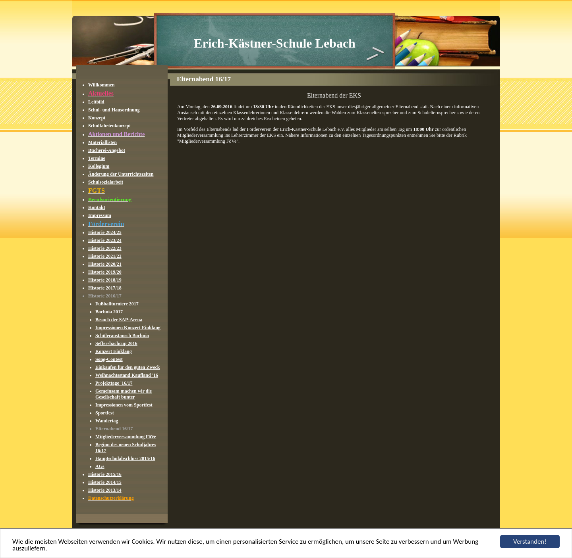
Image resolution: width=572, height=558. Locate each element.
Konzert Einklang (113, 351)
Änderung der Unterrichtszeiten (120, 174)
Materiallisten (102, 142)
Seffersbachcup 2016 (116, 343)
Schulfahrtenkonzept (109, 125)
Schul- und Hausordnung (113, 110)
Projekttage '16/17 (113, 383)
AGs (99, 466)
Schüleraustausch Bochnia (122, 335)
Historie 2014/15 (105, 482)
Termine (96, 158)
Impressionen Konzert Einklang (127, 327)
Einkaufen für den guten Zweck (127, 367)
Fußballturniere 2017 (117, 304)
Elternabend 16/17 (114, 428)
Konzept (96, 118)
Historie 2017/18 (105, 288)
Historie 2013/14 (105, 490)
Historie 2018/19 (105, 280)
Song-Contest (109, 359)
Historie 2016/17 (105, 296)
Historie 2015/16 (105, 474)
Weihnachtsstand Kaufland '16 (126, 375)
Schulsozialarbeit (105, 182)
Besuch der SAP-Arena (118, 319)
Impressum (99, 215)
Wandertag (106, 421)
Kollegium (98, 166)
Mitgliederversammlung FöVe (125, 436)
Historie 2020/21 (105, 264)
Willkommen (101, 85)
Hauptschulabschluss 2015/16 (125, 458)
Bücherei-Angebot (106, 150)
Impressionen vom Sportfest (124, 405)
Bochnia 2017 (109, 311)
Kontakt (96, 207)
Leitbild (96, 102)
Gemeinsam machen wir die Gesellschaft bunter (123, 394)
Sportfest (104, 413)
